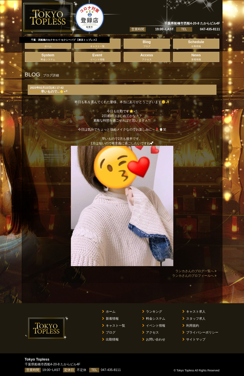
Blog (147, 44)
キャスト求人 (193, 311)
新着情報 (110, 318)
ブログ (108, 332)
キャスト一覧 (113, 325)
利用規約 (190, 325)
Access (147, 57)
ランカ (35, 91)
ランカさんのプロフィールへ (194, 275)
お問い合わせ (153, 339)
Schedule (196, 44)
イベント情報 (153, 325)
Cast (97, 44)
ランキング (152, 311)
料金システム (153, 318)
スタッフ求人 (193, 318)
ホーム (108, 311)
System (48, 57)
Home (48, 44)
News (196, 57)
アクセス (150, 332)
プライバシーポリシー (200, 332)
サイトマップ (193, 339)
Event (97, 57)
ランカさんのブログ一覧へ (195, 271)
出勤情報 (110, 339)
